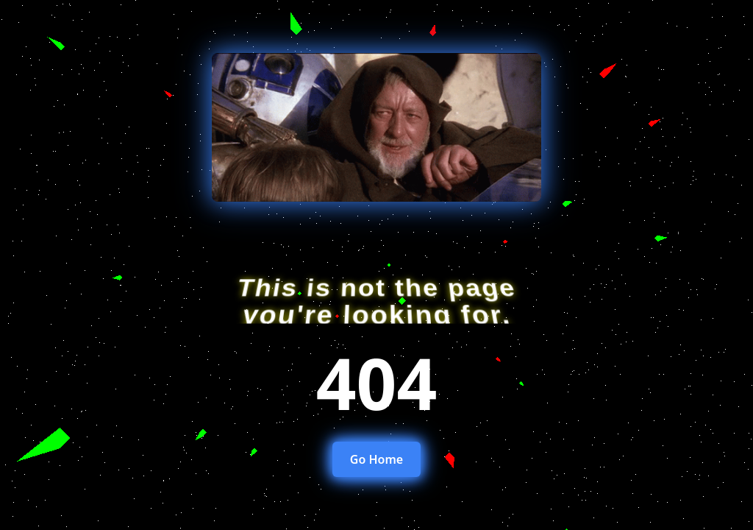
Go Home (376, 459)
